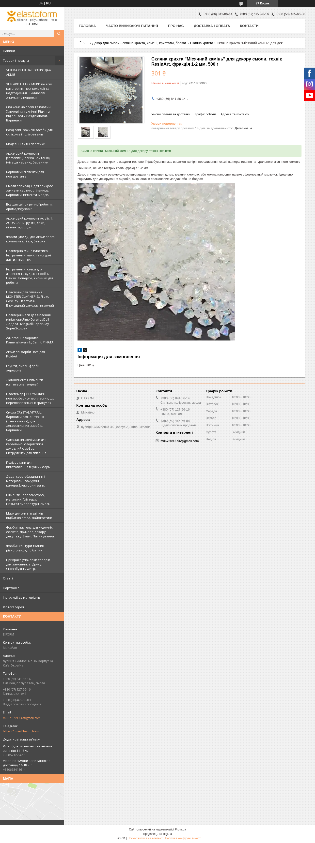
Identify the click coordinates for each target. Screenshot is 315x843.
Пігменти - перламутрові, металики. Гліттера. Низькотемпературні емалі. (28, 499)
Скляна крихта (201, 43)
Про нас (176, 26)
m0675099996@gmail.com (22, 718)
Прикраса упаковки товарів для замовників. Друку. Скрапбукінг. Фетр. (28, 564)
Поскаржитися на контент (144, 838)
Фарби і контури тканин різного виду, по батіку (25, 548)
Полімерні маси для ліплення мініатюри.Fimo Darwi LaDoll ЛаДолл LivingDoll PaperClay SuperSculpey (28, 321)
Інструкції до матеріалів (21, 597)
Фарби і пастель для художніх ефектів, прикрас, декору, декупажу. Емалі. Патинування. (30, 531)
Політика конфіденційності (183, 838)
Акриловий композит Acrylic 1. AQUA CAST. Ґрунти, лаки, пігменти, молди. (29, 222)
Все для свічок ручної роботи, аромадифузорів (29, 206)
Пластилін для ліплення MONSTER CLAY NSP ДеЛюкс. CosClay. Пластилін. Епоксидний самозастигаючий (30, 299)
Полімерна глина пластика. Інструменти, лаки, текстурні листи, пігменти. (28, 255)
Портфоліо (11, 588)
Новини (9, 51)
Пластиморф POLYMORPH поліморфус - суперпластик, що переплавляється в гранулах (30, 398)
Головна (87, 26)
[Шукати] (59, 33)
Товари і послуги (16, 60)
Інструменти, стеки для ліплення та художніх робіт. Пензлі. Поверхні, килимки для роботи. (29, 276)
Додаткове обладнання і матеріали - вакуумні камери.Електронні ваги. (25, 481)
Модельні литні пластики (25, 144)
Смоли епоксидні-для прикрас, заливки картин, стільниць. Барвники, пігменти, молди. (29, 190)
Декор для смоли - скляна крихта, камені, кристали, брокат (139, 43)
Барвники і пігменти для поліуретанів (25, 174)
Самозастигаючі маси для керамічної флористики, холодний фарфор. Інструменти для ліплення (26, 446)
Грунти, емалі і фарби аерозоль (22, 368)
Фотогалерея (13, 607)
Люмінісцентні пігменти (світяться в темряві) (24, 382)
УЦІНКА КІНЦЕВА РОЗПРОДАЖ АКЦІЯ (28, 72)
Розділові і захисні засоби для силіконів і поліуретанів (29, 132)
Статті (8, 578)
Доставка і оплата (212, 26)
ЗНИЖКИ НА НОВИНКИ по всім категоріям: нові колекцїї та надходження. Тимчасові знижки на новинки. (29, 91)
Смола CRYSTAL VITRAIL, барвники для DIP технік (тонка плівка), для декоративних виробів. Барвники (25, 421)
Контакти (249, 26)
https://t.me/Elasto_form (21, 731)
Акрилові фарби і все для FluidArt (25, 354)
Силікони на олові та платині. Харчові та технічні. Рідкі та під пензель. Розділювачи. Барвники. (29, 113)
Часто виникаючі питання (132, 26)
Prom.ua (180, 829)
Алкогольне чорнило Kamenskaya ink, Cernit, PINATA (29, 340)
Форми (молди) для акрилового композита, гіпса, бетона (30, 239)
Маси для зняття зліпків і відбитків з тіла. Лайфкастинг (29, 515)
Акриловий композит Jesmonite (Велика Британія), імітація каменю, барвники (28, 157)
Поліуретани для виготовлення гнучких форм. (28, 464)
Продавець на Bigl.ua (157, 834)
